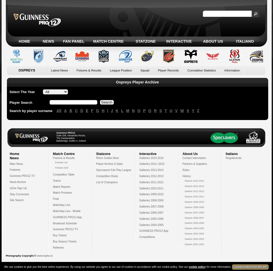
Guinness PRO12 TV (22, 175)
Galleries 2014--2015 (151, 163)
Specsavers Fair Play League (113, 170)
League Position (121, 70)
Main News (16, 163)
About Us (213, 41)
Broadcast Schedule (65, 223)
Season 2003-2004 (194, 233)
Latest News (59, 70)
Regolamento (234, 158)
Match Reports (62, 186)
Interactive (179, 41)
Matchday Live (61, 205)
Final (56, 198)
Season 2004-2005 (194, 228)
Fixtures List (61, 162)
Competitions (147, 237)
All (59, 111)
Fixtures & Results (89, 70)
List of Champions (107, 182)
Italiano (245, 41)
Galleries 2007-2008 (151, 206)
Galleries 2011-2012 (151, 182)
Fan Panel (73, 41)
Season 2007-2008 (194, 212)
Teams (57, 180)
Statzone (146, 41)
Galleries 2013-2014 (151, 170)
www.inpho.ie (45, 255)
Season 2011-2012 (194, 191)
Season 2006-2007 (194, 218)
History (187, 176)
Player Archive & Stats (109, 163)
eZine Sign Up (18, 188)
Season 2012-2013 (194, 186)
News (48, 41)
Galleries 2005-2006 (151, 218)
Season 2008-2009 (194, 207)
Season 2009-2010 (194, 202)
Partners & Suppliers (195, 163)
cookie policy (197, 266)
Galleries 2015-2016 (151, 158)
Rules (186, 170)
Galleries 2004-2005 (151, 225)
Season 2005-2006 (194, 223)
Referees (58, 247)
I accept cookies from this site (250, 267)
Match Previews (62, 192)
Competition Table (64, 174)
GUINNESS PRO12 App (67, 217)
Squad (144, 70)
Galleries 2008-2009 (151, 200)
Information (232, 70)
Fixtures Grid (61, 167)
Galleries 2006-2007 (151, 212)
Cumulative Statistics (201, 70)
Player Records (168, 70)
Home (24, 41)
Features (15, 169)
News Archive (18, 182)
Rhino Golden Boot (107, 158)
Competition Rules (107, 176)
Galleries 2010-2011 (151, 188)
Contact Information (194, 158)
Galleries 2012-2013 (151, 176)
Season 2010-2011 (194, 196)
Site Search (17, 200)
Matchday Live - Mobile (67, 211)
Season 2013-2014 (194, 181)
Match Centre (108, 41)
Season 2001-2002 (194, 244)
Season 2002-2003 (194, 239)
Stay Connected (19, 194)
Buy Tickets (60, 235)
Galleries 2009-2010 (151, 194)
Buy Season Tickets (65, 241)
